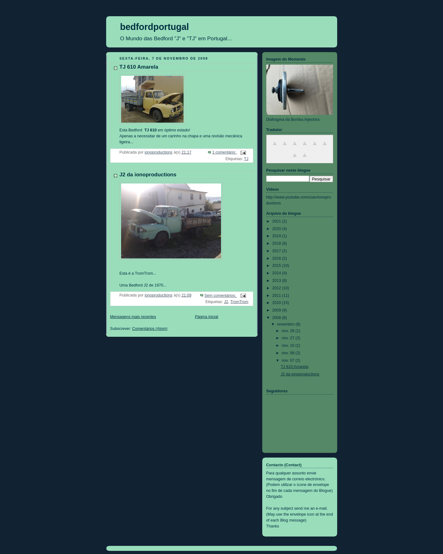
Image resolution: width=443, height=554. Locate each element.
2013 (277, 280)
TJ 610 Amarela (139, 67)
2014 (277, 273)
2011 (277, 295)
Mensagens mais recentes (133, 317)
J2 (226, 302)
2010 (277, 303)
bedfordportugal (154, 27)
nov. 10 (288, 345)
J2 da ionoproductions (148, 175)
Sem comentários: (220, 295)
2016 (277, 258)
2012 (277, 288)
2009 (277, 310)
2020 (277, 229)
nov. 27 (288, 338)
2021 (277, 221)
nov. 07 (288, 360)
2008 (277, 318)
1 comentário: (224, 152)
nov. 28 (288, 331)
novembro (286, 324)
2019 (277, 236)
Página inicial (206, 317)
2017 (277, 251)
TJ (246, 159)
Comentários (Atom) (149, 328)
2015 (277, 265)
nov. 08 (288, 353)
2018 (277, 243)
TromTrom (239, 302)
